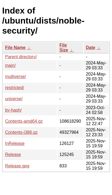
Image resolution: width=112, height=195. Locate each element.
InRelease (14, 143)
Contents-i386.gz (21, 132)
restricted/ (14, 87)
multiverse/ (15, 76)
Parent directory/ (21, 56)
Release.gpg (17, 166)
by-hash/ (13, 110)
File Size (64, 47)
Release (13, 154)
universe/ (14, 98)
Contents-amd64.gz (24, 121)
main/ (10, 65)
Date (90, 47)
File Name (15, 47)
